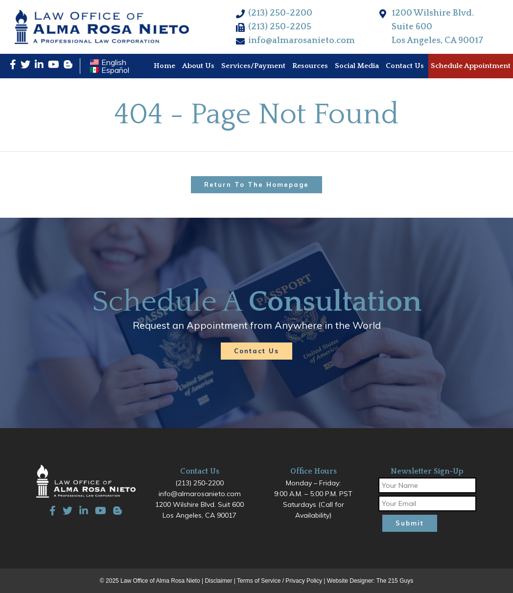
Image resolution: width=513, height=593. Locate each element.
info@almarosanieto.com (301, 41)
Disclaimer (218, 580)
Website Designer (350, 580)
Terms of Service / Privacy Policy (279, 580)
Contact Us (256, 351)
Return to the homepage (256, 184)
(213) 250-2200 (280, 13)
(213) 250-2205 (279, 27)
